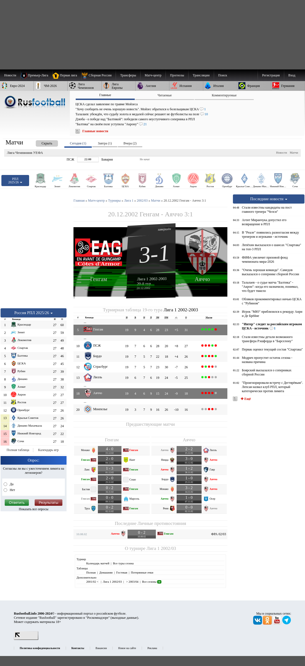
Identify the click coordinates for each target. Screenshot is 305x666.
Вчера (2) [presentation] (129, 143)
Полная (91, 572)
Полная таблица (18, 450)
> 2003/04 (131, 581)
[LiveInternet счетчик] (26, 639)
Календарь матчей (97, 563)
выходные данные (124, 618)
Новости (281, 152)
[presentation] (41, 142)
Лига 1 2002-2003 (152, 278)
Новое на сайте (127, 648)
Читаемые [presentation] (164, 95)
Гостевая (121, 572)
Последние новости (268, 199)
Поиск (222, 75)
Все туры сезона (123, 563)
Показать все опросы (34, 509)
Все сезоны (151, 581)
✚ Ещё (245, 399)
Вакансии (101, 648)
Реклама (152, 648)
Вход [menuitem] (291, 75)
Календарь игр (48, 450)
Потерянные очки (142, 572)
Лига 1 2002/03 (161, 548)
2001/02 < (92, 581)
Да (11, 484)
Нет (12, 490)
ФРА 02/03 (218, 534)
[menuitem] (98, 75)
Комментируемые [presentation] (224, 95)
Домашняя (106, 572)
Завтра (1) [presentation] (105, 143)
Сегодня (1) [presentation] (78, 143)
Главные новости (95, 131)
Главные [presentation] (105, 95)
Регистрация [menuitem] (271, 75)
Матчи (294, 152)
